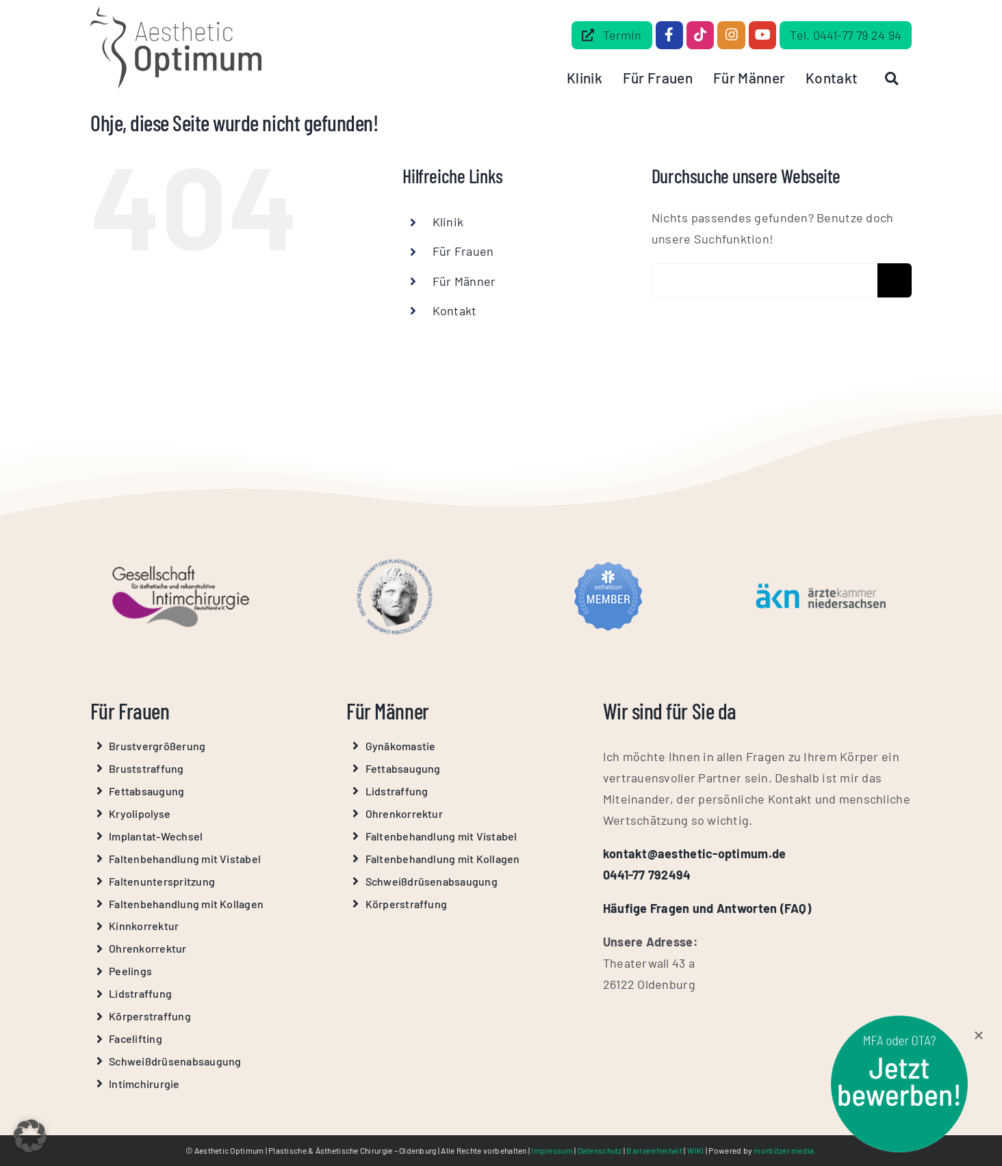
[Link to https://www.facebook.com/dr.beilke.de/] (669, 35)
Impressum (551, 1150)
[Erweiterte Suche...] (764, 280)
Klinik (448, 221)
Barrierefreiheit (654, 1150)
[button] (30, 1136)
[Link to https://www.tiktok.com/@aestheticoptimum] (700, 35)
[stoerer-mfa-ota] (899, 1021)
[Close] (978, 1035)
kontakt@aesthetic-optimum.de (694, 853)
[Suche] (894, 280)
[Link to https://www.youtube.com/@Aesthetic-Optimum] (762, 35)
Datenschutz (600, 1150)
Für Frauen (463, 251)
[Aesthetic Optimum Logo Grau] (175, 13)
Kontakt (455, 310)
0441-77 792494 (647, 874)
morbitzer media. (785, 1150)
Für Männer (464, 281)
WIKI (695, 1150)
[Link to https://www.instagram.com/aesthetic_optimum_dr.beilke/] (731, 35)
